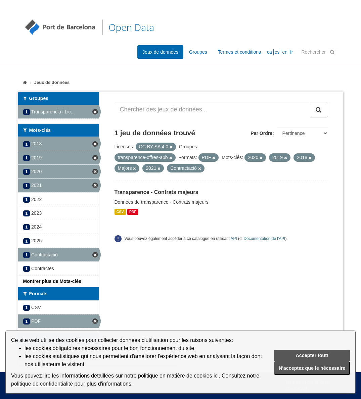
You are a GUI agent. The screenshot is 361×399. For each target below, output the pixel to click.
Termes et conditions (239, 52)
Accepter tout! (312, 355)
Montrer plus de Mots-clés (52, 281)
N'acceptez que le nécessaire (312, 368)
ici (216, 376)
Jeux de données (160, 52)
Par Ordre (261, 133)
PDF (132, 212)
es (277, 52)
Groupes (198, 52)
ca (269, 52)
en (284, 52)
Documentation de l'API (264, 238)
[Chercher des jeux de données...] (212, 109)
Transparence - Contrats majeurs (156, 192)
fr (291, 52)
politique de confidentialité (42, 384)
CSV (120, 212)
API (233, 238)
